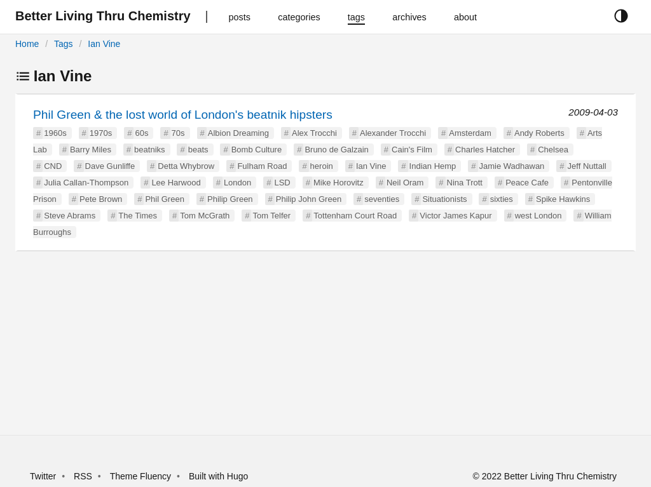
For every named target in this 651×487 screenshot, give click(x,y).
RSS (83, 476)
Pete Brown (100, 199)
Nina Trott (465, 182)
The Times (137, 215)
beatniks (149, 149)
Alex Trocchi (314, 133)
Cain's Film (412, 149)
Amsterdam (470, 133)
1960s (55, 133)
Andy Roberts (539, 133)
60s (141, 133)
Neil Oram (405, 182)
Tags (63, 44)
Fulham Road (262, 166)
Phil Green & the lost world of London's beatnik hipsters (182, 114)
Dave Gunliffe (110, 166)
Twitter (43, 476)
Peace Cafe (527, 182)
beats (198, 149)
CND (53, 166)
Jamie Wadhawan (512, 166)
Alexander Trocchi (393, 133)
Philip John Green (308, 199)
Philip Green (230, 199)
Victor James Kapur (455, 215)
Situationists (444, 199)
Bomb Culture (256, 149)
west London (538, 215)
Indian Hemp (432, 166)
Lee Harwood (175, 182)
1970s (101, 133)
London (237, 182)
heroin (321, 166)
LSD (282, 182)
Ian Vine (104, 44)
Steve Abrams (69, 215)
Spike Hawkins (563, 199)
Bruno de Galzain (336, 149)
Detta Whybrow (186, 166)
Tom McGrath (205, 215)
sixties (501, 199)
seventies (381, 199)
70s (178, 133)
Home (27, 44)
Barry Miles (90, 149)
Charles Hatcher (485, 149)
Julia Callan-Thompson (86, 182)
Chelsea (553, 149)
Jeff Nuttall (587, 166)
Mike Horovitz (338, 182)
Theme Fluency (142, 476)
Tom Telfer (271, 215)
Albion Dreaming (238, 133)
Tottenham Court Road (355, 215)
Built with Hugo (218, 476)
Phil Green (164, 199)
